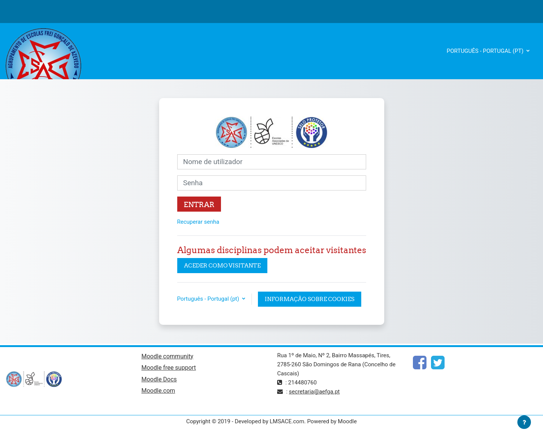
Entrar (199, 204)
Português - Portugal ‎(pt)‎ (486, 51)
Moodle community (167, 356)
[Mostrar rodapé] (524, 422)
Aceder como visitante (222, 265)
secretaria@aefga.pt (314, 391)
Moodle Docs (159, 379)
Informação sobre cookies (309, 299)
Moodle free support (168, 367)
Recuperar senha (198, 221)
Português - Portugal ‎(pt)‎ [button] (209, 298)
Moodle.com (158, 390)
